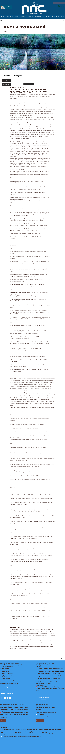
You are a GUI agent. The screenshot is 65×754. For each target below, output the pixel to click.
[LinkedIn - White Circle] (7, 698)
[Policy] (62, 11)
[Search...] (59, 3)
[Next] (61, 20)
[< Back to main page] (5, 20)
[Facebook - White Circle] (5, 698)
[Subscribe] (3, 720)
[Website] (6, 75)
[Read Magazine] (6, 80)
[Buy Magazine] (6, 84)
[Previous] (51, 20)
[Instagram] (18, 75)
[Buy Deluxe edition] (28, 84)
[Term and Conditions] (6, 693)
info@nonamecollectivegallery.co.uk (45, 716)
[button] (29, 75)
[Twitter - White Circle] (10, 698)
